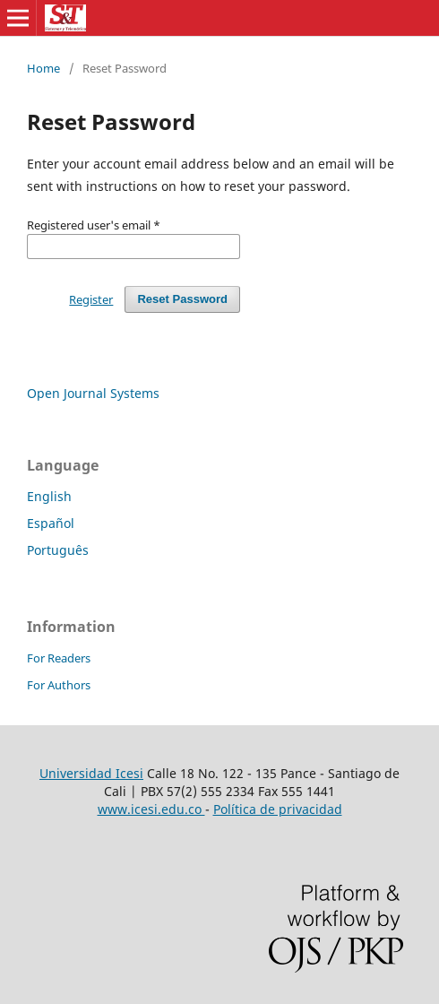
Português (58, 549)
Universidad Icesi (91, 773)
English (49, 496)
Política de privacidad (277, 809)
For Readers (58, 658)
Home (43, 68)
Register (91, 299)
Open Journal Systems (93, 393)
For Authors (58, 685)
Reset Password (182, 299)
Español (50, 523)
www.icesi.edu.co (151, 809)
